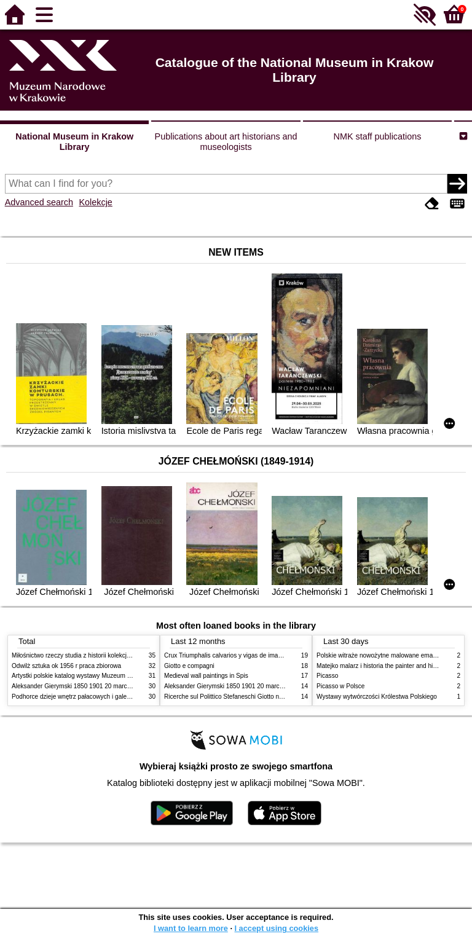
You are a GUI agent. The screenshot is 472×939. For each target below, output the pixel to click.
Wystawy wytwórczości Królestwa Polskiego (377, 696)
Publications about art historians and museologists (226, 142)
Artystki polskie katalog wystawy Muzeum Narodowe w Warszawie (102, 675)
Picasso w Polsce (340, 686)
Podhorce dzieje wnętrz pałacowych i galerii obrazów (84, 696)
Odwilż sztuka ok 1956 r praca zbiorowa (66, 665)
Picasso (327, 675)
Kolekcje (95, 202)
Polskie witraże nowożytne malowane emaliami (381, 655)
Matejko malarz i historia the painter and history (381, 665)
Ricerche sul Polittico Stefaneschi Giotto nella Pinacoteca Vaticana (255, 696)
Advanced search (39, 202)
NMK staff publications (378, 136)
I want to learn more (191, 928)
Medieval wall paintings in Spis (206, 675)
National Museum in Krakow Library (74, 142)
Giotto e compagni (189, 665)
